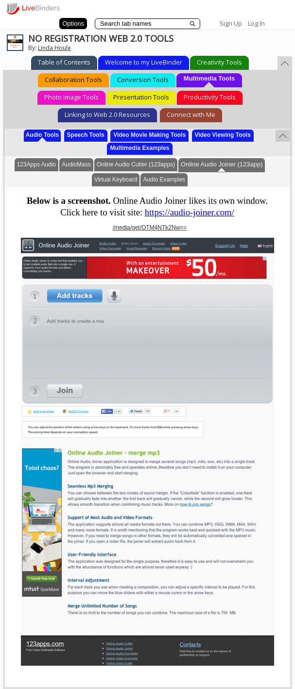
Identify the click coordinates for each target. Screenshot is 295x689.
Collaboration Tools (73, 79)
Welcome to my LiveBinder (143, 62)
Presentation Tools (141, 97)
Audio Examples (164, 179)
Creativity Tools (219, 62)
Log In (256, 23)
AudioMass (76, 164)
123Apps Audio (36, 164)
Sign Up (231, 23)
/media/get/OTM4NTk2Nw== (150, 227)
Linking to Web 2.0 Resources (107, 114)
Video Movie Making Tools (149, 134)
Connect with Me (191, 114)
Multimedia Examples (139, 148)
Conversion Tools (143, 79)
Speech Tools (85, 134)
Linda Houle (54, 48)
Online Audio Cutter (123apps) (136, 164)
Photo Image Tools (71, 97)
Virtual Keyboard (116, 179)
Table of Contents (64, 62)
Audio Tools (42, 134)
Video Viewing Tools (223, 134)
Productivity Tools (210, 97)
